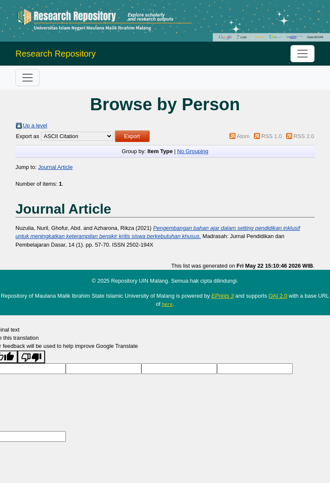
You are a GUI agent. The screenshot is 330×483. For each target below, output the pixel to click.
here (167, 304)
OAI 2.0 (278, 296)
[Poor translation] (31, 356)
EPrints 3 (222, 296)
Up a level (35, 125)
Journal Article (55, 167)
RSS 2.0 (303, 136)
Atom (243, 136)
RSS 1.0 (271, 136)
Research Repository (55, 53)
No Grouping (192, 151)
